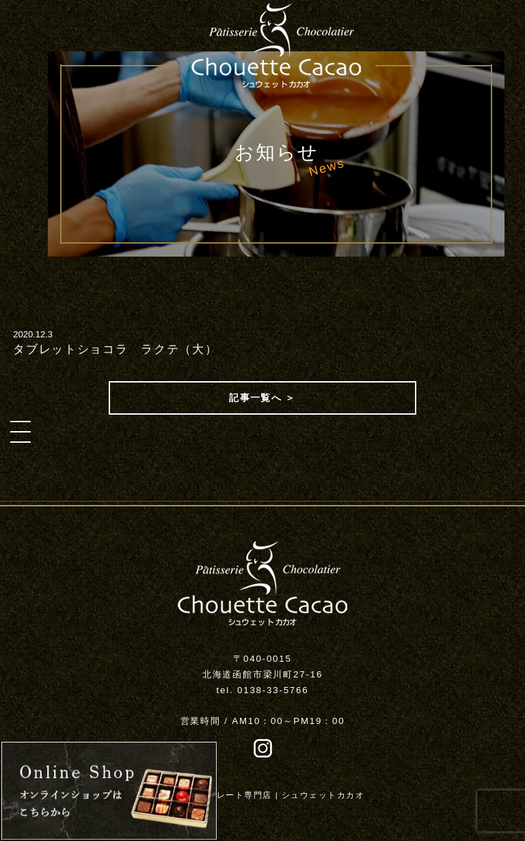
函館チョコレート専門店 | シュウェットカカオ (267, 794)
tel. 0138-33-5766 (263, 690)
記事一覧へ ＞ (262, 397)
